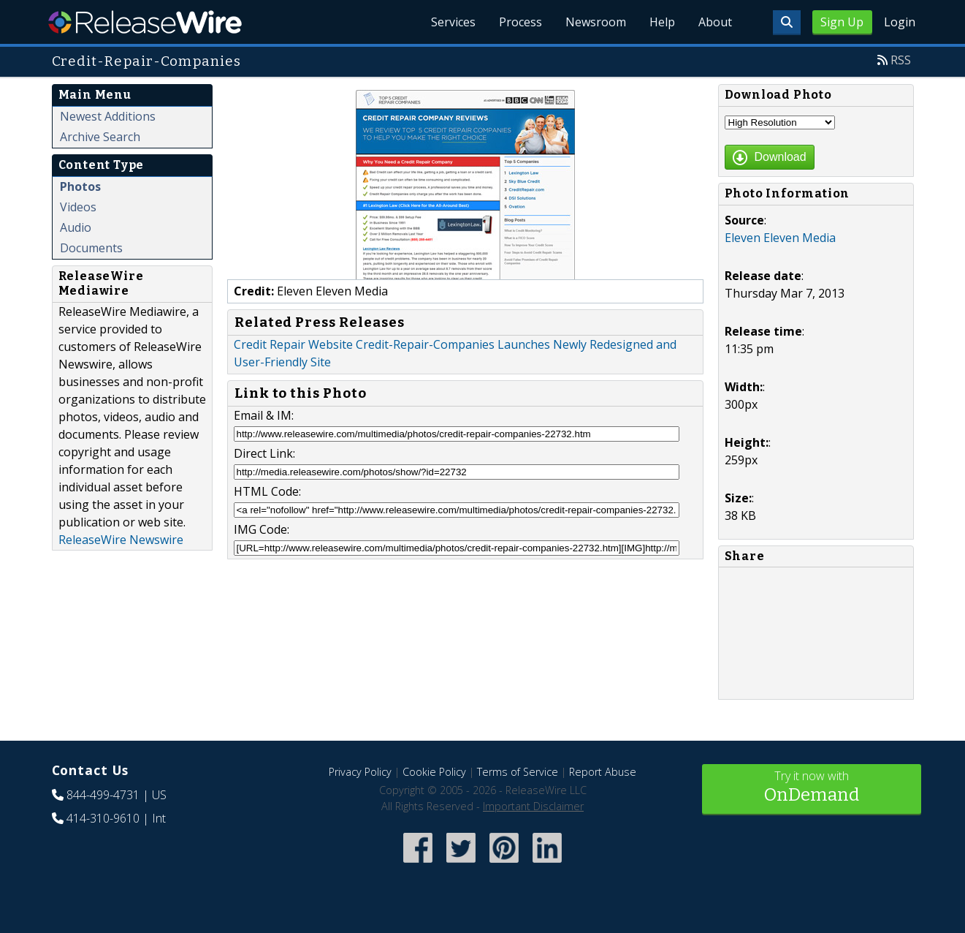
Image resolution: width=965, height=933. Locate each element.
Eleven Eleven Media (780, 238)
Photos (80, 186)
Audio (75, 227)
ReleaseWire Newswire (120, 540)
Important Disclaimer (533, 806)
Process (520, 22)
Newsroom (595, 22)
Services (453, 22)
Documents (91, 248)
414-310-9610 (103, 818)
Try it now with (811, 788)
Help (662, 22)
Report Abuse (602, 772)
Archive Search (100, 137)
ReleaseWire (145, 22)
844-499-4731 (103, 795)
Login (899, 22)
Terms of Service (517, 772)
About (715, 22)
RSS (900, 60)
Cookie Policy (434, 772)
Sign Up (841, 22)
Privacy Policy (360, 772)
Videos (78, 207)
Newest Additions (108, 116)
